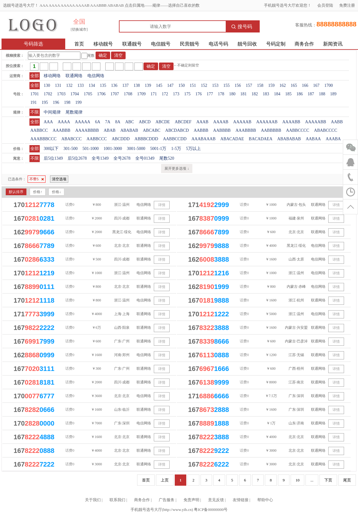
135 (103, 85)
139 (148, 85)
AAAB (202, 122)
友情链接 (240, 500)
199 (78, 102)
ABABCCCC (325, 130)
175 (187, 94)
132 (69, 85)
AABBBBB (271, 130)
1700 (328, 85)
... (311, 480)
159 (271, 85)
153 (215, 85)
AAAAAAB (266, 122)
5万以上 (193, 148)
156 (238, 85)
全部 (34, 75)
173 (176, 94)
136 (114, 85)
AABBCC (39, 130)
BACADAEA (260, 139)
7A (107, 122)
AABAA (313, 139)
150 (181, 85)
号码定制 (275, 43)
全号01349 (144, 158)
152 (204, 85)
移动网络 (52, 75)
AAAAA (82, 122)
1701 (34, 94)
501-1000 (91, 148)
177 (210, 94)
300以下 (51, 148)
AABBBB (222, 130)
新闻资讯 (333, 43)
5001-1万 (158, 148)
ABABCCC (71, 139)
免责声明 (191, 500)
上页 (165, 480)
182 (255, 94)
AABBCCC (96, 139)
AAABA (333, 139)
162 (282, 85)
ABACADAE (232, 139)
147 (170, 85)
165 (294, 85)
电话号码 (218, 43)
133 (80, 85)
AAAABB (291, 122)
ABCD (145, 122)
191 (33, 102)
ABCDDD (121, 139)
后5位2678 (77, 158)
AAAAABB (315, 122)
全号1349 (100, 158)
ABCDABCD (177, 130)
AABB (337, 122)
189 (333, 94)
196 (56, 102)
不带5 (36, 179)
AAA (48, 122)
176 (198, 94)
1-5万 (176, 148)
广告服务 (166, 500)
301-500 (70, 148)
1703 (61, 94)
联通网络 (74, 75)
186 (299, 94)
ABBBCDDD (146, 139)
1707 (114, 94)
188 (322, 94)
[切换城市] (79, 29)
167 (316, 85)
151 (193, 85)
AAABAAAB (203, 139)
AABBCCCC (297, 130)
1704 (74, 94)
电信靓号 (161, 43)
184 (277, 94)
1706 (101, 94)
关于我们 (93, 500)
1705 (88, 94)
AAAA (64, 122)
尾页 (347, 480)
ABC (129, 122)
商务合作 (304, 43)
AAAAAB (242, 122)
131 (58, 85)
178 (221, 94)
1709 (141, 94)
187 (311, 94)
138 (136, 85)
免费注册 (347, 5)
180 (232, 94)
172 (165, 94)
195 (45, 102)
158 (260, 85)
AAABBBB (245, 130)
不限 (34, 112)
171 (153, 94)
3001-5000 (136, 148)
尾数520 (166, 158)
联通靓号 (132, 43)
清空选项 (59, 179)
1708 (128, 94)
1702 (48, 94)
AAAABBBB (87, 130)
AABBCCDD (175, 139)
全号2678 (121, 158)
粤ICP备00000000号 (211, 509)
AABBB (201, 130)
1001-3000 (112, 148)
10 (297, 480)
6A (97, 122)
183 (266, 94)
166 (305, 85)
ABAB (110, 130)
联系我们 (117, 500)
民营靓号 (189, 43)
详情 (161, 205)
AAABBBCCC (43, 139)
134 (92, 85)
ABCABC (151, 130)
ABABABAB (289, 139)
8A (117, 122)
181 (243, 94)
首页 (79, 43)
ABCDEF (183, 122)
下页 (328, 480)
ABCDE (162, 122)
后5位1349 (53, 158)
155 (226, 85)
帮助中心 (265, 500)
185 (288, 94)
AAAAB (220, 122)
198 (67, 102)
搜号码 (241, 26)
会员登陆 (325, 5)
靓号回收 (247, 43)
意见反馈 (216, 500)
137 (125, 85)
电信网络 (95, 75)
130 (47, 85)
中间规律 (52, 112)
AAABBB (61, 130)
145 (159, 85)
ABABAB (129, 130)
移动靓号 (103, 43)
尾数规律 (74, 112)
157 (249, 85)
